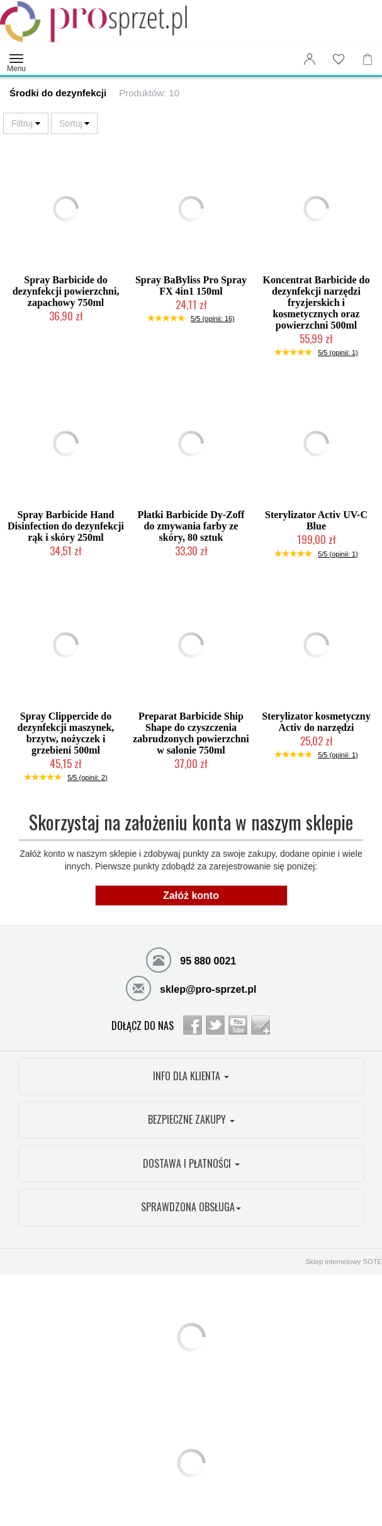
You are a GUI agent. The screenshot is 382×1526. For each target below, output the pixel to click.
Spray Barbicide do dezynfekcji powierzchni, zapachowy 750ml (66, 291)
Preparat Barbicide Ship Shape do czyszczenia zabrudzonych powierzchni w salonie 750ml (191, 733)
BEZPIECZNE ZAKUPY (191, 1119)
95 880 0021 (191, 959)
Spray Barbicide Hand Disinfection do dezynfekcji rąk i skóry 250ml (66, 526)
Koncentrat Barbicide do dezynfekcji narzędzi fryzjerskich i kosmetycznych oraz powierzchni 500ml (316, 302)
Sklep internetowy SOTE (343, 1261)
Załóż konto (191, 895)
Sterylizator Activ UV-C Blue (316, 520)
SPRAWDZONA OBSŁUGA (191, 1206)
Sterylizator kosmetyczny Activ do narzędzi (316, 722)
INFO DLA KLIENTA (191, 1075)
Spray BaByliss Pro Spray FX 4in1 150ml (191, 285)
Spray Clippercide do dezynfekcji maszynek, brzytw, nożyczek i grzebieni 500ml (66, 733)
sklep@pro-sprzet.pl (191, 988)
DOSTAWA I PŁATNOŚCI (191, 1163)
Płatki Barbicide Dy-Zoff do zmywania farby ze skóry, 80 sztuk (191, 526)
